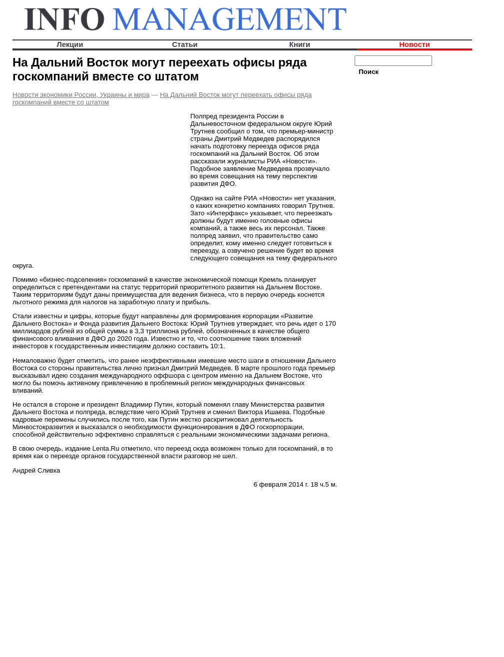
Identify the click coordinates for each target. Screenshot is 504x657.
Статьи (184, 44)
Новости (414, 44)
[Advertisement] (96, 183)
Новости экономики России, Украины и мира (80, 94)
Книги (299, 44)
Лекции (70, 44)
